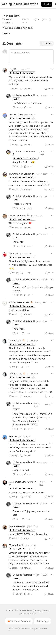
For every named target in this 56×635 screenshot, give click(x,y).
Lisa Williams (16, 114)
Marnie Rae (15, 545)
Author (16, 99)
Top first (46, 43)
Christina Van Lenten (24, 151)
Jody (11, 69)
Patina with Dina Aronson (22, 481)
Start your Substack (18, 621)
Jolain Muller (15, 340)
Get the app (42, 621)
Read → (6, 33)
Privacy (37, 610)
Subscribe (46, 4)
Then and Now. (11, 15)
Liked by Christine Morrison (22, 73)
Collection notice (28, 613)
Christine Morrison (23, 95)
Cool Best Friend (17, 215)
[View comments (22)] (44, 19)
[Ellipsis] (52, 69)
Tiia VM (13, 436)
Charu (12, 253)
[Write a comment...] (31, 57)
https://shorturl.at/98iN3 (25, 424)
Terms (46, 610)
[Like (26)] (37, 19)
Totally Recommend (19, 302)
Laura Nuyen (16, 526)
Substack (13, 628)
